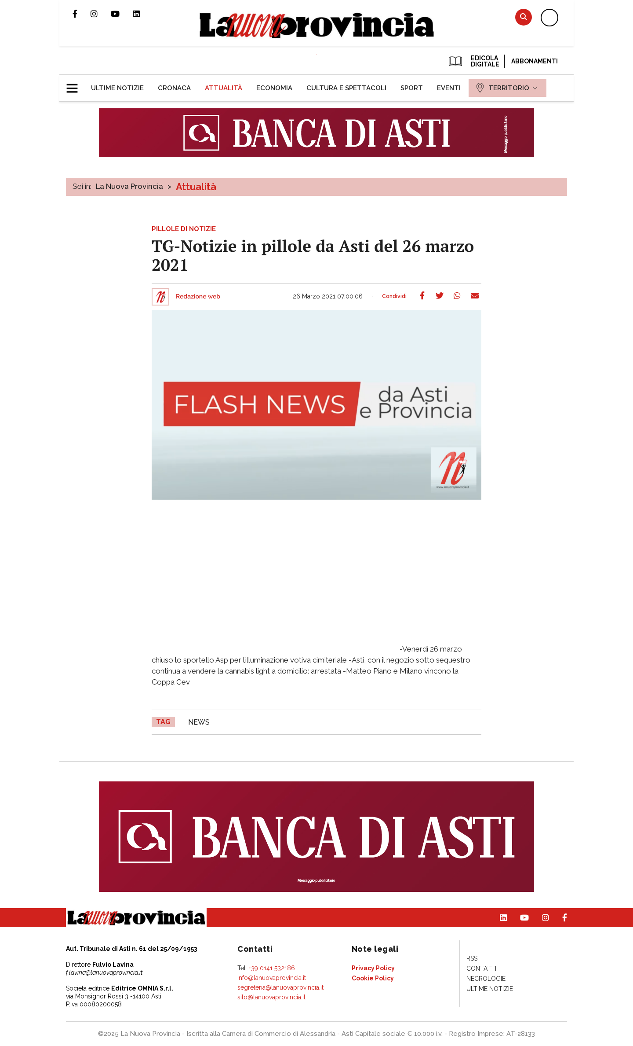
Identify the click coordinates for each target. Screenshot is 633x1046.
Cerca (523, 17)
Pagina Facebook (82, 14)
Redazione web (198, 296)
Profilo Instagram (101, 14)
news (199, 722)
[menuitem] (117, 88)
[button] (75, 84)
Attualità (196, 186)
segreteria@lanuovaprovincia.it (280, 987)
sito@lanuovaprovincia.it (271, 997)
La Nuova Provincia (129, 186)
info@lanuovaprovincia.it (271, 977)
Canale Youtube (122, 14)
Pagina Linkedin (143, 14)
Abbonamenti (534, 61)
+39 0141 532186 (272, 968)
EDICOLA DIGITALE (473, 61)
